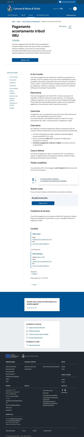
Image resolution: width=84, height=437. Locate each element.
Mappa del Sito (47, 430)
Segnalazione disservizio (49, 401)
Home (13, 21)
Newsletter (64, 392)
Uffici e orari (9, 407)
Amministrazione (13, 15)
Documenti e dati (10, 369)
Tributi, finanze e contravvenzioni (31, 21)
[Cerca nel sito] (74, 8)
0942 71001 (41, 257)
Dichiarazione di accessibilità (50, 395)
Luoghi (63, 379)
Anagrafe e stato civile (30, 366)
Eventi (63, 382)
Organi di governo (10, 374)
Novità (23, 15)
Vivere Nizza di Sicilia (43, 15)
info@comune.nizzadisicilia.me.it (41, 239)
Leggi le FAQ (46, 399)
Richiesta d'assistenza (48, 405)
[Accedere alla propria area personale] (67, 2)
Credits (34, 430)
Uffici (7, 381)
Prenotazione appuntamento (50, 403)
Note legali (45, 393)
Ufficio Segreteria (37, 254)
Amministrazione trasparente (50, 397)
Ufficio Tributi (36, 234)
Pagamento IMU (25, 60)
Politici (7, 379)
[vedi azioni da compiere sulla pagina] (69, 27)
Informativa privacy (48, 390)
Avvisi (63, 369)
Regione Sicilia (10, 2)
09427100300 (14, 396)
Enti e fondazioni (10, 371)
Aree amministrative (11, 366)
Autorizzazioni (27, 369)
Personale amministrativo (12, 376)
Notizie (63, 366)
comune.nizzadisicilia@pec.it (40, 244)
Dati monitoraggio (10, 430)
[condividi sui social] (62, 26)
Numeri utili (9, 410)
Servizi (31, 15)
